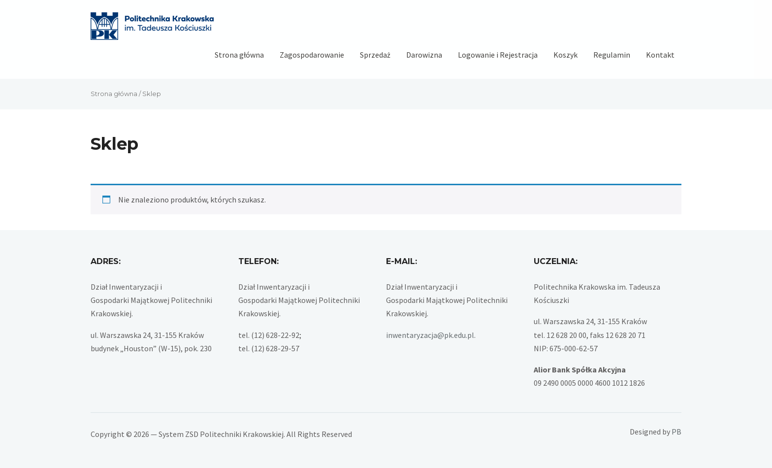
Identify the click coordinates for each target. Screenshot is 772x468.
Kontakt (660, 55)
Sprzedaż (375, 55)
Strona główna (239, 55)
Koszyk (565, 55)
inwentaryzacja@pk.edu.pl (430, 335)
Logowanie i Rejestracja (498, 55)
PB (676, 431)
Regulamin (611, 55)
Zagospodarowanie (312, 55)
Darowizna (424, 55)
